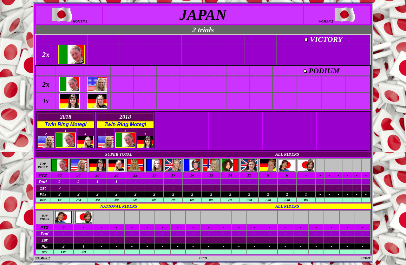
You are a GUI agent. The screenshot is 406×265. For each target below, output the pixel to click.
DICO (203, 258)
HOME (366, 258)
